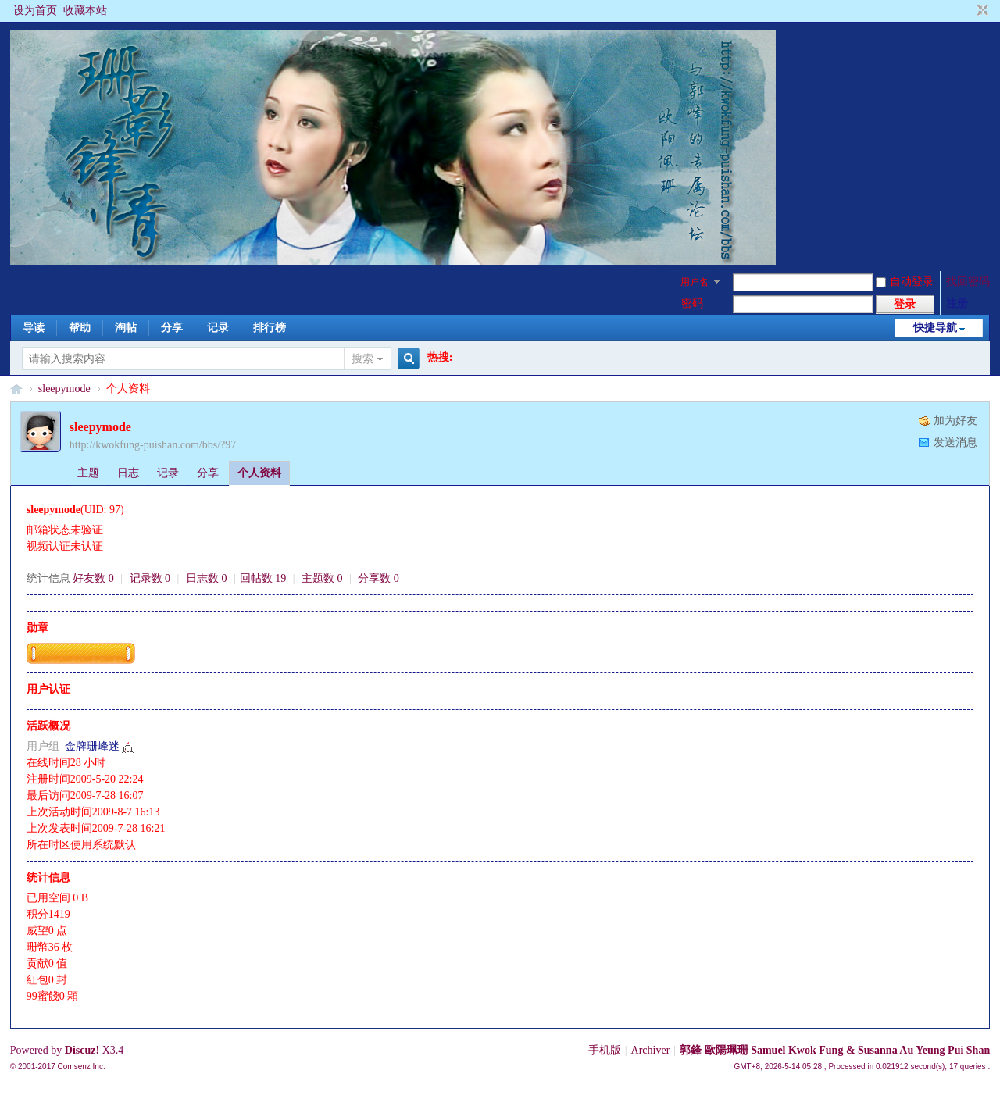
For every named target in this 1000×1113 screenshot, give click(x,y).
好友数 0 (93, 578)
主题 (88, 473)
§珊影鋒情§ (16, 388)
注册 (957, 303)
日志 (128, 473)
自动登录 (905, 281)
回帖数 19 (263, 578)
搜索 (362, 359)
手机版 (604, 1050)
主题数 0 (322, 578)
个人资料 (259, 473)
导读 (34, 328)
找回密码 (968, 281)
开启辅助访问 (968, 11)
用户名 (694, 281)
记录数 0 (150, 578)
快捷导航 (935, 328)
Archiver (650, 1050)
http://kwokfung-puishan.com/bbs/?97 (153, 445)
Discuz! (82, 1050)
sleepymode (64, 388)
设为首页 (35, 10)
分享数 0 (378, 578)
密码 (692, 303)
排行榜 (269, 328)
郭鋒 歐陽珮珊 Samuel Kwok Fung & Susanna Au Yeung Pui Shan (835, 1050)
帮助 (80, 328)
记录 (218, 328)
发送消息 (955, 442)
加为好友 (955, 420)
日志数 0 (206, 578)
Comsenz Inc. (81, 1066)
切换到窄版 (981, 11)
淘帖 (126, 328)
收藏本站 (85, 10)
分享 (172, 328)
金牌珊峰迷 (92, 746)
